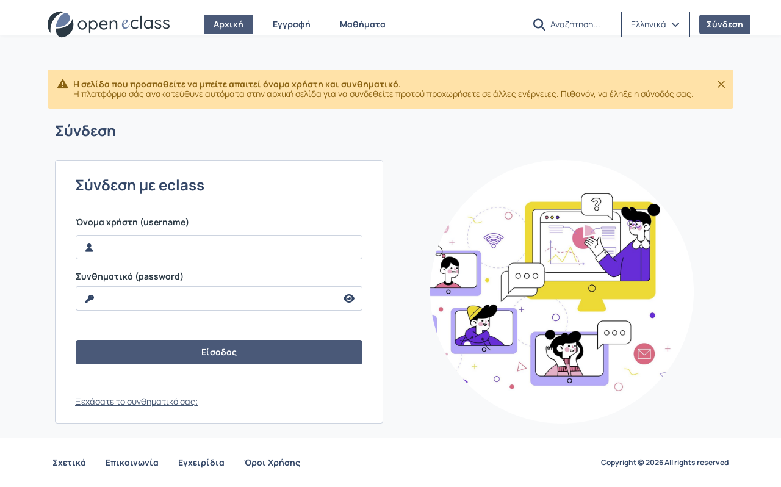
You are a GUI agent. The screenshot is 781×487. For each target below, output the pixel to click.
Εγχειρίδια (201, 462)
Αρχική (228, 24)
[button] (539, 24)
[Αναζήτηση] (580, 24)
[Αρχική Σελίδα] (109, 24)
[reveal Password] (206, 298)
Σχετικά (69, 462)
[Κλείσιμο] (721, 84)
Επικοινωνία (132, 462)
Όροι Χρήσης (272, 462)
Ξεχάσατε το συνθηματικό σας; (136, 401)
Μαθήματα (363, 24)
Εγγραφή (292, 24)
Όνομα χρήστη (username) (132, 222)
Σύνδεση (725, 24)
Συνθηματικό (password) (130, 276)
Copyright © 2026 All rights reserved (665, 462)
